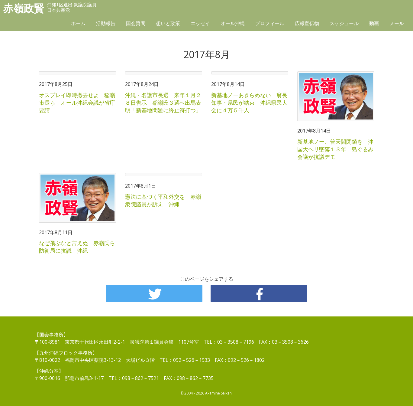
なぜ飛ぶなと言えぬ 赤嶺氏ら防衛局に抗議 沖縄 (77, 246)
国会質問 (135, 23)
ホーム (78, 23)
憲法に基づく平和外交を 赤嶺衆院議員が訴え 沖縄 (163, 200)
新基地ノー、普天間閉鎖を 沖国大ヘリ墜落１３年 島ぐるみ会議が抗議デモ (335, 149)
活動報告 (105, 23)
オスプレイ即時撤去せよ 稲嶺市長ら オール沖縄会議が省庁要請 (77, 102)
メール (396, 23)
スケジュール (344, 23)
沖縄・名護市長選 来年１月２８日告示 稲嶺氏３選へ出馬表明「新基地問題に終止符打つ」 (163, 102)
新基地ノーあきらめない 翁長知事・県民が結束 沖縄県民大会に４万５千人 (249, 102)
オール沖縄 (233, 23)
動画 (374, 23)
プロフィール (269, 23)
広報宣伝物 (307, 23)
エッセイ (200, 23)
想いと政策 (168, 23)
